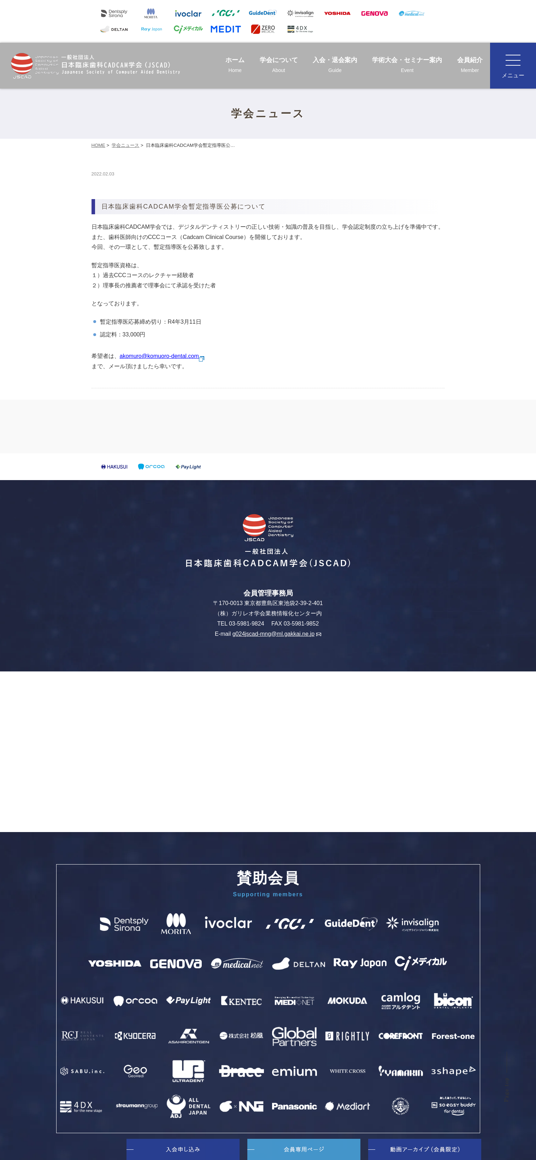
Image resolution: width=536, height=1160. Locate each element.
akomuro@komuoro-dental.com (162, 356)
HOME (98, 145)
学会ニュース (125, 145)
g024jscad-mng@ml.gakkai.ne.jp (276, 634)
